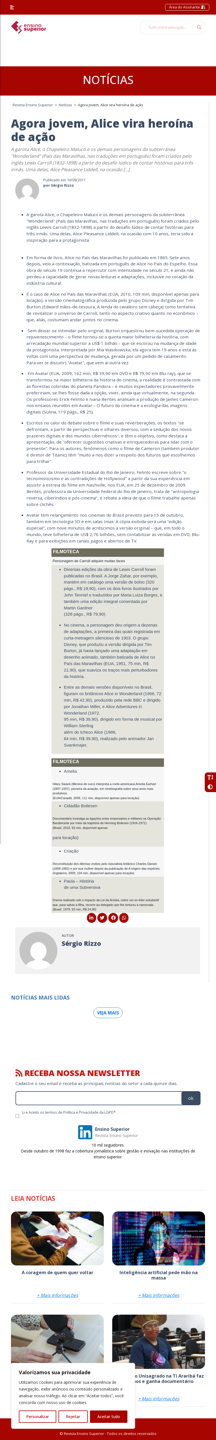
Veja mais (108, 1013)
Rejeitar (73, 1416)
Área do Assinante (187, 7)
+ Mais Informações (57, 1295)
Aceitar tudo (108, 1416)
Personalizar (37, 1416)
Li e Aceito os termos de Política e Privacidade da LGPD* (69, 1112)
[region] (73, 1396)
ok (191, 1098)
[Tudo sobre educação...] (167, 27)
